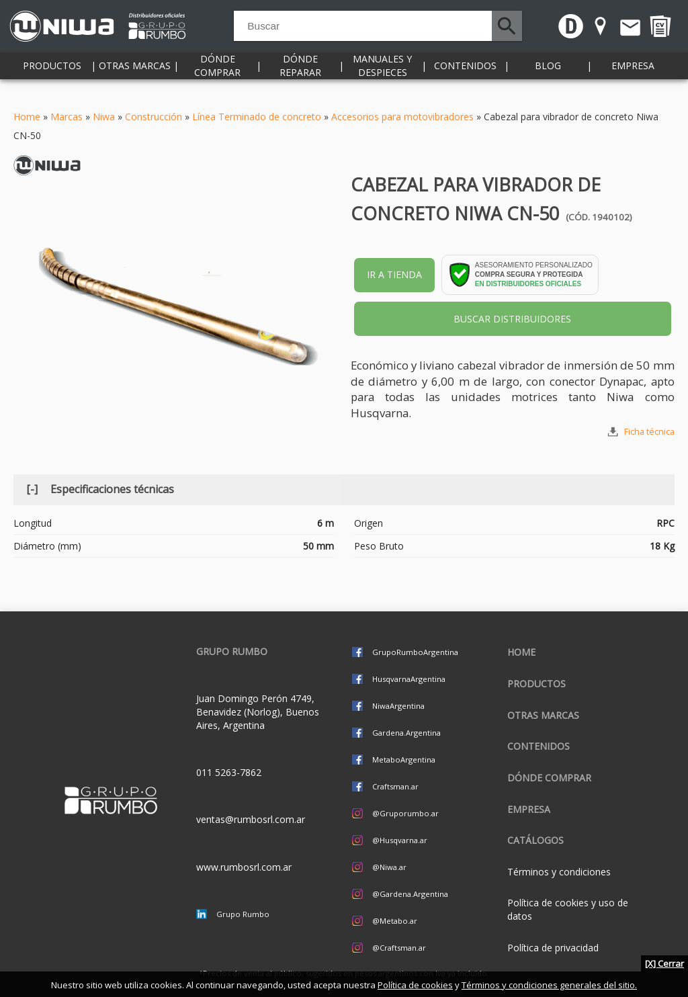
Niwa (104, 116)
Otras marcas (135, 80)
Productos (52, 80)
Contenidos (465, 80)
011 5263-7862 (228, 772)
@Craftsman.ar (399, 948)
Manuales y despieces (382, 80)
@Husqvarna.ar (399, 840)
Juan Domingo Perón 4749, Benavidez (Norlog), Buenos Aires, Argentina (257, 712)
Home (26, 116)
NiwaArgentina (398, 706)
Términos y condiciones (559, 871)
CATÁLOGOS (535, 840)
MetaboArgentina (403, 759)
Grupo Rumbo (242, 914)
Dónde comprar (217, 80)
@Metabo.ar (394, 921)
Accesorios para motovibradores (402, 116)
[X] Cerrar (664, 963)
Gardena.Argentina (406, 733)
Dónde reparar (300, 80)
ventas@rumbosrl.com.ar (250, 819)
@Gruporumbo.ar (405, 813)
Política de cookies (415, 985)
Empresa (632, 80)
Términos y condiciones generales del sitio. (549, 985)
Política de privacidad (553, 947)
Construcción (153, 116)
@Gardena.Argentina (410, 894)
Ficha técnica (649, 431)
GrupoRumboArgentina (415, 652)
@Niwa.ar (389, 867)
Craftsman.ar (395, 786)
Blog (548, 80)
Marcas (66, 116)
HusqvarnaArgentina (408, 679)
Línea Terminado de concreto (256, 116)
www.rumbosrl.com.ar (244, 867)
